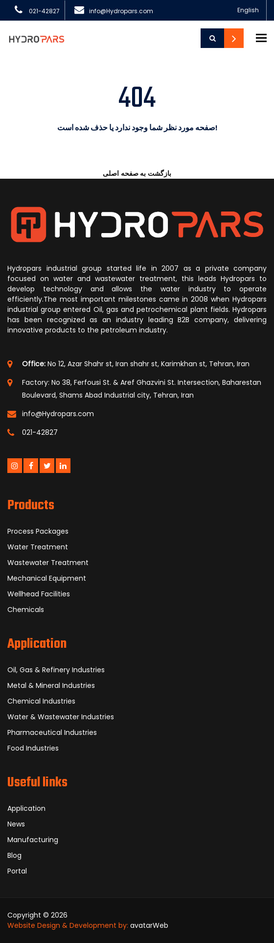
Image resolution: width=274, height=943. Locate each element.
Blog (14, 855)
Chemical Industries (41, 701)
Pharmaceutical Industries (52, 732)
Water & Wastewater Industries (60, 717)
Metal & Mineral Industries (51, 685)
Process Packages (37, 531)
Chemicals (25, 609)
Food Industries (33, 748)
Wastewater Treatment (48, 562)
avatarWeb (149, 925)
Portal (17, 871)
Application (26, 808)
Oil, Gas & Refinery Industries (56, 670)
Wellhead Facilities (38, 594)
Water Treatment (37, 547)
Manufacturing (32, 840)
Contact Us (234, 38)
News (16, 824)
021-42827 (44, 11)
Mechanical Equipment (46, 578)
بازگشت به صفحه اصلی (137, 173)
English (248, 10)
